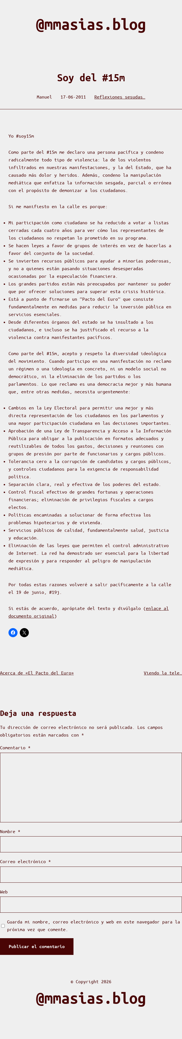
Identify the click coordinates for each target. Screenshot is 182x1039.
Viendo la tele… (163, 672)
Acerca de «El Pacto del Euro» (37, 672)
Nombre (10, 831)
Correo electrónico (25, 861)
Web (4, 891)
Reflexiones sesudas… (119, 96)
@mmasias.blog (91, 24)
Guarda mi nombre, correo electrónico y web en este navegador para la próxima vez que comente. (93, 925)
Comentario (15, 747)
